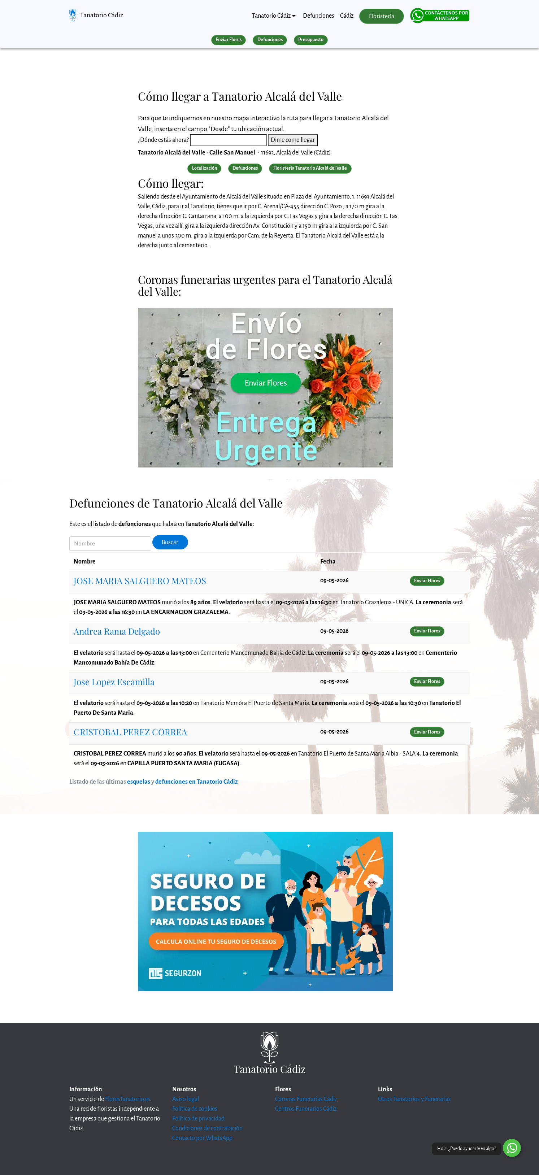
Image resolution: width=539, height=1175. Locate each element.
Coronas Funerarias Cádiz (306, 1099)
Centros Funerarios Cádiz (305, 1109)
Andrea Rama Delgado (117, 631)
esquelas (138, 782)
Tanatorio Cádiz (101, 15)
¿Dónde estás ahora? (163, 140)
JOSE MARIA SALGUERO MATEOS (140, 580)
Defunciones (318, 16)
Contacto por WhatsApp (202, 1138)
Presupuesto (310, 39)
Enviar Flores (229, 39)
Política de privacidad (198, 1118)
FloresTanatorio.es (127, 1099)
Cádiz (346, 16)
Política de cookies (194, 1109)
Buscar (170, 542)
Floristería (381, 16)
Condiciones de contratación (207, 1128)
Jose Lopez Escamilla (114, 681)
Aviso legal (185, 1099)
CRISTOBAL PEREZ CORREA (130, 731)
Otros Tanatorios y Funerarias (414, 1099)
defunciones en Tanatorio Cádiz (196, 782)
